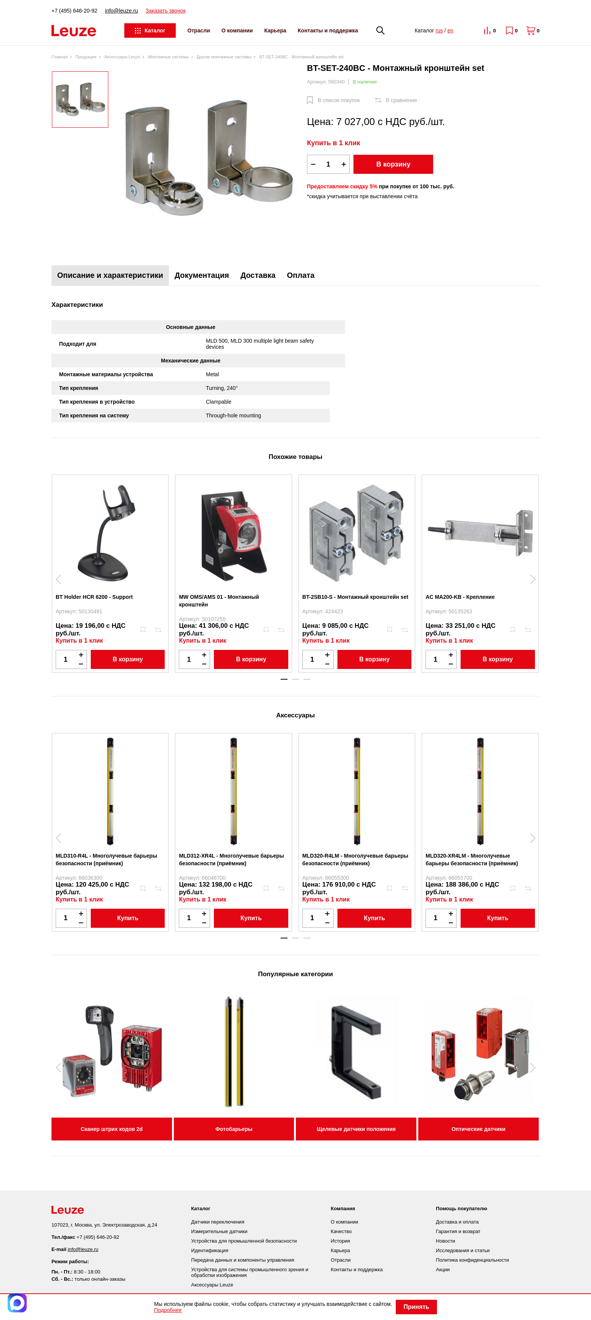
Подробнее (168, 1310)
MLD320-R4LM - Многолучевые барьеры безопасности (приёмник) (355, 859)
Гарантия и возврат (458, 1231)
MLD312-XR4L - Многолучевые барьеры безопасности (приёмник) (231, 859)
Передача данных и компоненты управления (242, 1260)
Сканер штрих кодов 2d (112, 1129)
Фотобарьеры (233, 1129)
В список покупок (339, 100)
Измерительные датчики (219, 1231)
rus (439, 30)
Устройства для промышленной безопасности (244, 1241)
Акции (443, 1269)
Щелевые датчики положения (356, 1129)
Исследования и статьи (463, 1250)
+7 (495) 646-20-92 (74, 11)
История (340, 1241)
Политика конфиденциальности (472, 1260)
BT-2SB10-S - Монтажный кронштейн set (355, 597)
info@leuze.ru (121, 11)
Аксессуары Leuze (212, 1285)
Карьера (275, 30)
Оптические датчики (478, 1129)
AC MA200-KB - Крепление (460, 597)
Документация (202, 275)
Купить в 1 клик (333, 143)
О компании (237, 30)
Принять (416, 1307)
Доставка (258, 275)
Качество (341, 1231)
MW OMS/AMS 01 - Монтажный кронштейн (219, 601)
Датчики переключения (217, 1222)
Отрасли (198, 30)
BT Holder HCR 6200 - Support (94, 597)
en (450, 30)
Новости (445, 1241)
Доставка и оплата (457, 1222)
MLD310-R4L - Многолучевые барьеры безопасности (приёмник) (106, 859)
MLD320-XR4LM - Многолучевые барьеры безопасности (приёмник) (472, 859)
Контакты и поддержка (328, 30)
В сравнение (401, 100)
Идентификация (209, 1250)
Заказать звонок (166, 11)
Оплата (301, 275)
